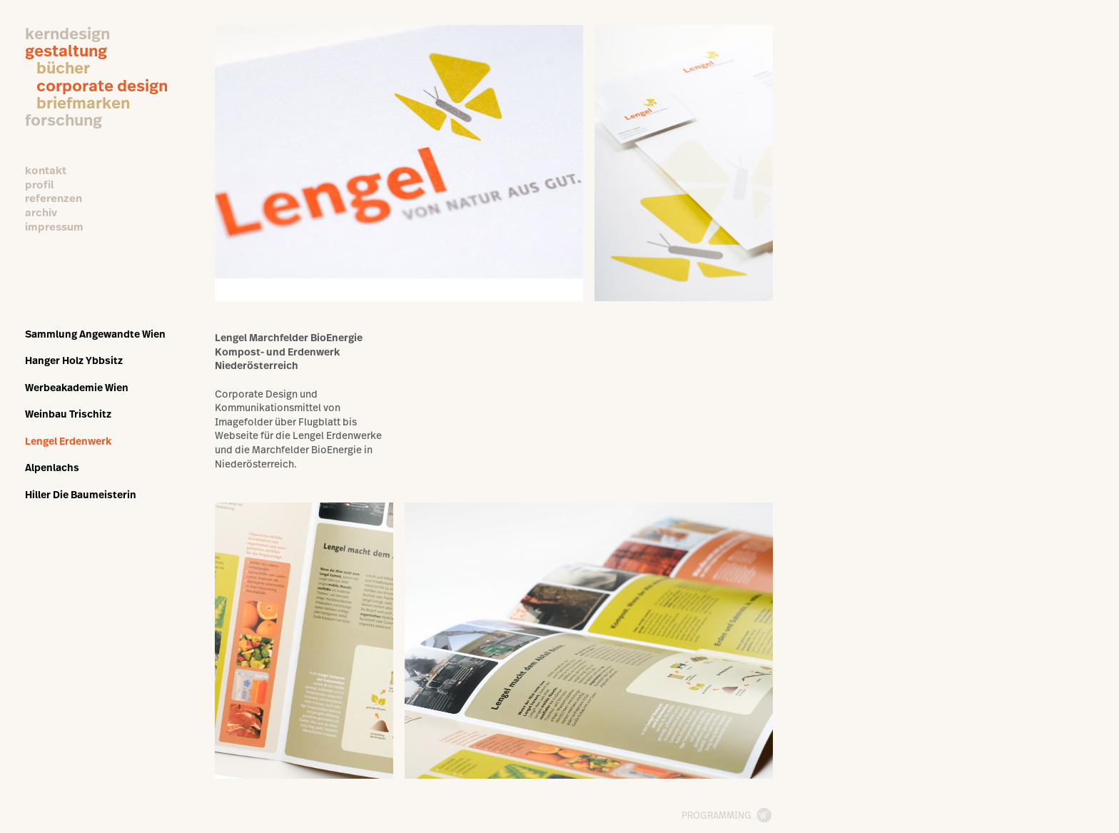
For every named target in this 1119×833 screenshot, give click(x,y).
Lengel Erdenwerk (68, 441)
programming (716, 815)
